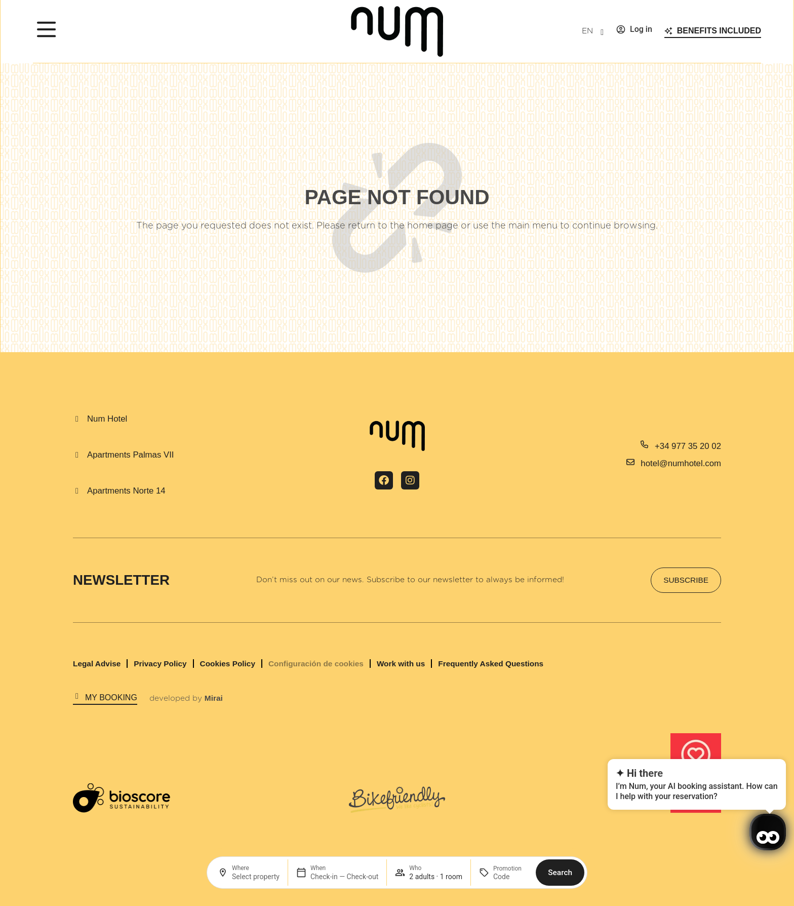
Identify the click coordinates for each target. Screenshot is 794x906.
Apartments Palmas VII (130, 455)
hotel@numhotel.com (681, 463)
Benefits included (719, 30)
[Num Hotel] (77, 419)
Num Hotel (107, 419)
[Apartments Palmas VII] (77, 455)
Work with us (401, 663)
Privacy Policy (160, 663)
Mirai (214, 698)
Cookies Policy (227, 663)
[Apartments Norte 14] (77, 491)
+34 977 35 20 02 (688, 446)
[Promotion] (510, 877)
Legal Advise (97, 663)
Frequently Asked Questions (490, 663)
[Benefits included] (668, 31)
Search (560, 872)
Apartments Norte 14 (126, 491)
